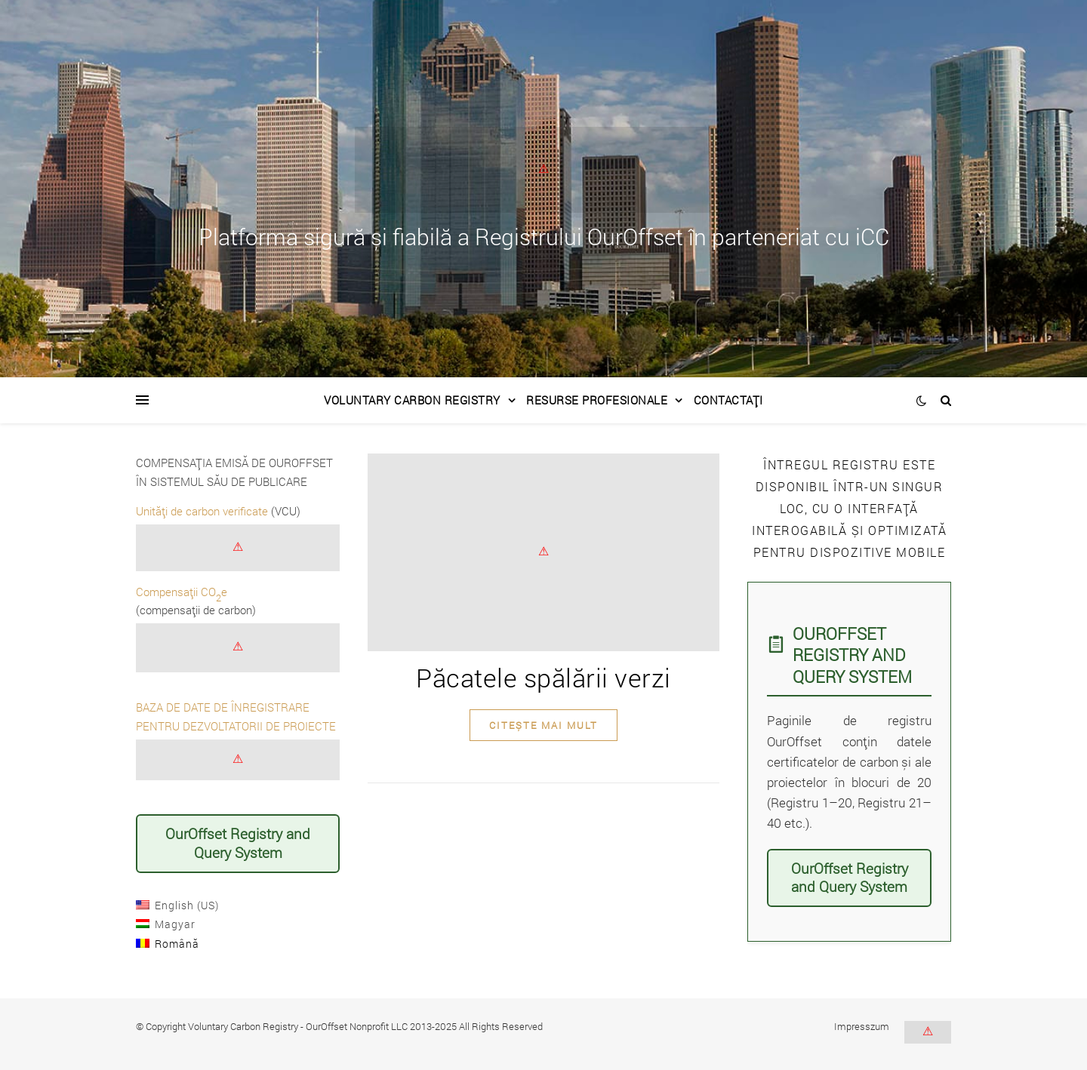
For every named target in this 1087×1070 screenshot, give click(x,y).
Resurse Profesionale (596, 399)
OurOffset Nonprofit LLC (357, 1026)
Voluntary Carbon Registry (412, 399)
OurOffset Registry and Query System (237, 843)
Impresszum (861, 1026)
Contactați (728, 399)
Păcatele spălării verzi (543, 677)
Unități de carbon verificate (202, 510)
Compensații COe (181, 591)
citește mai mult (543, 725)
